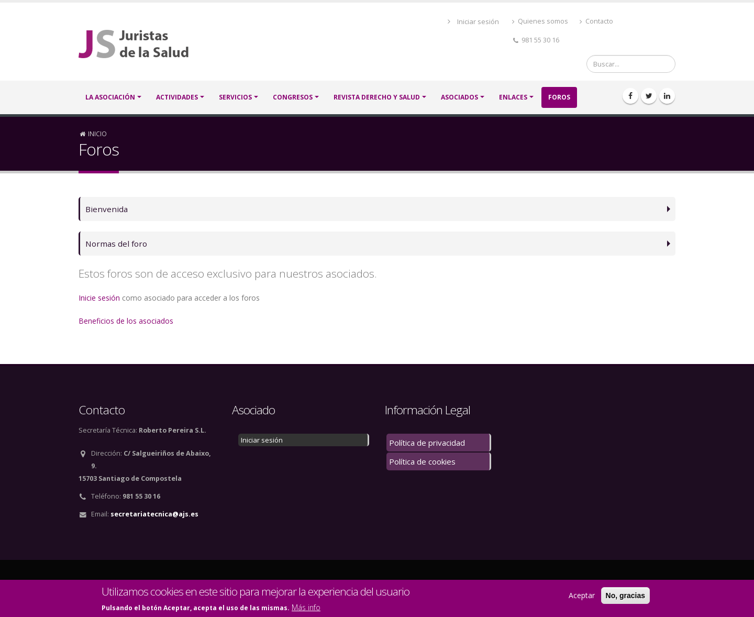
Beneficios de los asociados (126, 321)
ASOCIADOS (459, 97)
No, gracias (625, 596)
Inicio (97, 133)
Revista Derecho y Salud (377, 97)
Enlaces (513, 97)
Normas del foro (116, 243)
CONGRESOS (293, 97)
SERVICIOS (235, 97)
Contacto (596, 21)
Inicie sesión (99, 298)
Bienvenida (106, 208)
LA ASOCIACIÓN (110, 97)
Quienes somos (540, 21)
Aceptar (582, 596)
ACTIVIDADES (177, 97)
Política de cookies (422, 461)
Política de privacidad (427, 442)
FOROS (559, 97)
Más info (306, 608)
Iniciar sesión (478, 21)
